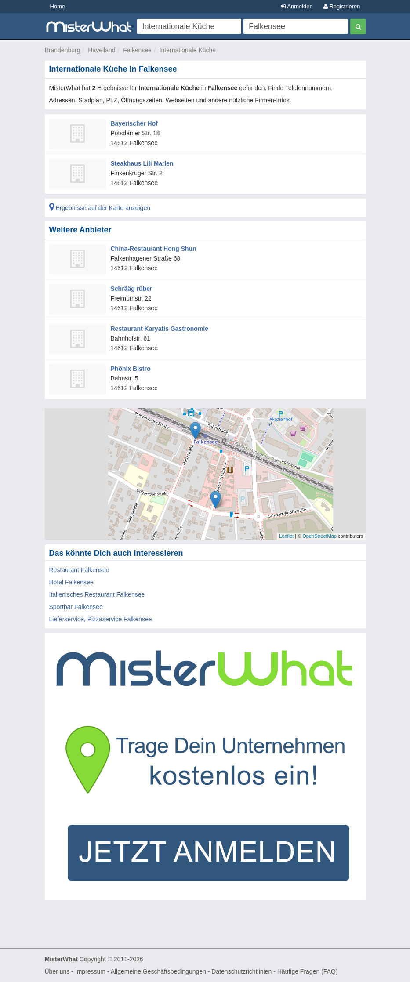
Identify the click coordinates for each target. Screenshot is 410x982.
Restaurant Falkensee (79, 569)
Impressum (90, 971)
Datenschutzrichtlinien (241, 971)
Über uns (57, 971)
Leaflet (286, 536)
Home (57, 6)
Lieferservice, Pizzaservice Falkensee (100, 619)
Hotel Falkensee (71, 582)
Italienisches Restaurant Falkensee (97, 594)
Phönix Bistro (131, 368)
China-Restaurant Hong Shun (153, 248)
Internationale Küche (188, 50)
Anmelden (296, 6)
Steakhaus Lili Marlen (142, 163)
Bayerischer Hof (134, 123)
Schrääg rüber (131, 288)
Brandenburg (62, 50)
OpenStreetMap (319, 536)
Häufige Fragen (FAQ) (307, 971)
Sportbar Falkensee (76, 606)
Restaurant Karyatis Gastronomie (160, 328)
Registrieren (341, 6)
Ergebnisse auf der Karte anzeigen (99, 207)
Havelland (101, 50)
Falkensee (137, 50)
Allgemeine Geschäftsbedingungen (158, 971)
